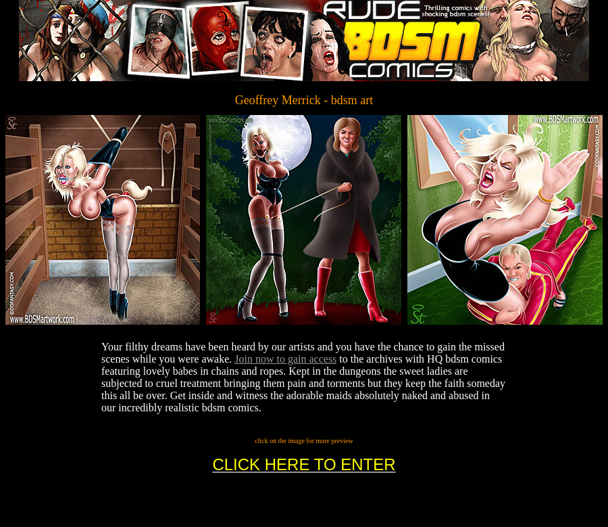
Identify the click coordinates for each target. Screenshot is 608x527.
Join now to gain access (285, 359)
